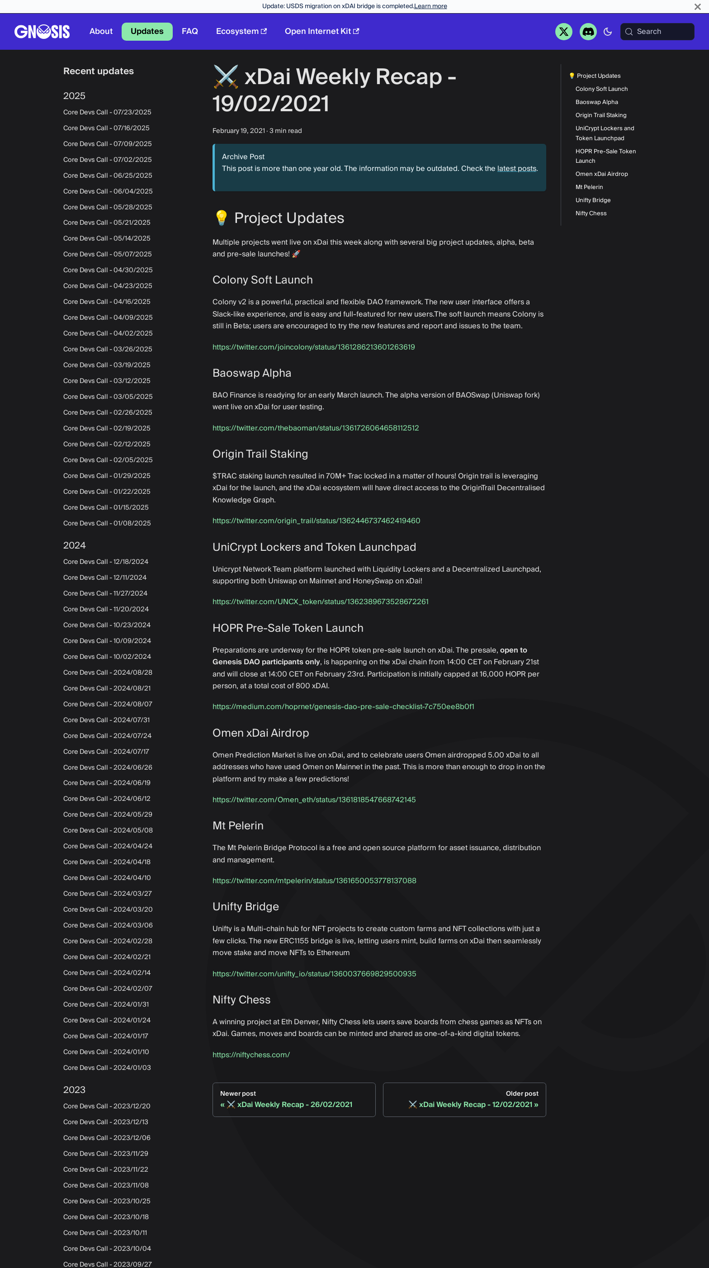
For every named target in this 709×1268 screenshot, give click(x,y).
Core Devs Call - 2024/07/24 (107, 736)
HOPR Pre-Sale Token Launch (606, 156)
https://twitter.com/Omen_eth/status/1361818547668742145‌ (314, 800)
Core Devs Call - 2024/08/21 (107, 688)
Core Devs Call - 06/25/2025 (107, 175)
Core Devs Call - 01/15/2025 (106, 507)
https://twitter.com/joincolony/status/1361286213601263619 (314, 347)
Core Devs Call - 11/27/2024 (105, 593)
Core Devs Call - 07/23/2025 (107, 112)
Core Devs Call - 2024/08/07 (107, 704)
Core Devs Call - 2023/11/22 (105, 1169)
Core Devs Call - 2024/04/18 (107, 862)
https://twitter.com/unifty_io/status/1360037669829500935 (314, 974)
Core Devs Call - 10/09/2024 (107, 641)
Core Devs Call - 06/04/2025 (108, 191)
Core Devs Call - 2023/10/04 (107, 1249)
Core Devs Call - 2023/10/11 (105, 1233)
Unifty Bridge (593, 200)
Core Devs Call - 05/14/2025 (107, 238)
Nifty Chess (591, 213)
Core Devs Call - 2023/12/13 (105, 1122)
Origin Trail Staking (601, 115)
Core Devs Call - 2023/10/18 (106, 1217)
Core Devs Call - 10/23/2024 (107, 625)
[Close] (697, 6)
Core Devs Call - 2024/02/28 (107, 941)
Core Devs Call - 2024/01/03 (107, 1068)
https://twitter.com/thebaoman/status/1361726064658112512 (316, 428)
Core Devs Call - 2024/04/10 (107, 878)
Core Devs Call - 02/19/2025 (107, 428)
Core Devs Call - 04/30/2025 (108, 270)
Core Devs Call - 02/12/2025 (107, 444)
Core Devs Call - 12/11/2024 (105, 577)
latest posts (516, 168)
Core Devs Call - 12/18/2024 (105, 562)
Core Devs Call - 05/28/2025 (107, 207)
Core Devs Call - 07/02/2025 (107, 160)
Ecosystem (241, 31)
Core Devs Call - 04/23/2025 (107, 286)
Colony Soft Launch (602, 89)
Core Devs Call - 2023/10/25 (107, 1201)
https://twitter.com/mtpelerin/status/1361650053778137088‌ (314, 881)
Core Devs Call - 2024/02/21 (107, 957)
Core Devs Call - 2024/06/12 (107, 799)
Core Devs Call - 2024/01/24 (107, 1020)
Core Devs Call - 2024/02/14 (107, 973)
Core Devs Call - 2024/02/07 (107, 989)
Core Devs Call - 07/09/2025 (107, 144)
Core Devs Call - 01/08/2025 (107, 523)
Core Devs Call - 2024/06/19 (107, 783)
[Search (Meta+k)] (657, 31)
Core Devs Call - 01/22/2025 (107, 492)
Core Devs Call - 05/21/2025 (107, 223)
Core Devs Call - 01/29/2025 (107, 476)
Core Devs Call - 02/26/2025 (107, 412)
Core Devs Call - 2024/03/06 (108, 925)
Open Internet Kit (322, 31)
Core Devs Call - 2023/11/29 (105, 1154)
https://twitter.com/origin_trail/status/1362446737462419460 (317, 521)
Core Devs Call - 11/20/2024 (106, 609)
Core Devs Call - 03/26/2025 (107, 349)
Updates (147, 31)
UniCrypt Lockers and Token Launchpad (605, 133)
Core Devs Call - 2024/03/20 (108, 909)
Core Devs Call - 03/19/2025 (107, 365)
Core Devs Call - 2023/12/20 (107, 1106)
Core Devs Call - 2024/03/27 (107, 894)
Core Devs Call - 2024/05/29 (107, 814)
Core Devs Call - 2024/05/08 (108, 830)
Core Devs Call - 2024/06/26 (107, 767)
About (101, 31)
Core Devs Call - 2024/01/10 (106, 1052)
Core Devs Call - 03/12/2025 (107, 381)
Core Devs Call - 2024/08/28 (107, 672)
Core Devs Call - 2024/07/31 (106, 720)
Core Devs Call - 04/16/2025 (107, 302)
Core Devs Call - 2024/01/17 (105, 1036)
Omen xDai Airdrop (602, 174)
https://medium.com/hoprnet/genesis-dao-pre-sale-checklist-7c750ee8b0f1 (343, 706)
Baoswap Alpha (597, 102)
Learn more (430, 6)
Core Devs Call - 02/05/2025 (108, 460)
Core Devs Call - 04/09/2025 (108, 317)
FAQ (190, 31)
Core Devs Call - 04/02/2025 (108, 333)
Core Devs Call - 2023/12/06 (107, 1138)
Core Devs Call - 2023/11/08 (106, 1185)
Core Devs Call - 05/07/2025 (107, 254)
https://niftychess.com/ (251, 1055)
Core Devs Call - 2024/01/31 (106, 1004)
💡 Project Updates (594, 76)
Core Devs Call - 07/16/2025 (106, 128)
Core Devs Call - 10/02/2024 (107, 657)
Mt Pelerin (589, 187)
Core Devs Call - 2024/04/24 (107, 846)
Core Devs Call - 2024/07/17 (106, 752)
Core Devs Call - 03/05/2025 (108, 397)
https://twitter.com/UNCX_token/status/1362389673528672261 (321, 602)
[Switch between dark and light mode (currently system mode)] (607, 31)
